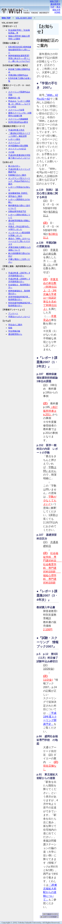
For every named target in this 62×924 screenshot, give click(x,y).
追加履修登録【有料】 (18, 193)
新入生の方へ (14, 166)
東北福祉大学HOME (56, 9)
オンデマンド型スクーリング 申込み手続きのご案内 (19, 181)
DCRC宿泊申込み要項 (18, 122)
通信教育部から (15, 334)
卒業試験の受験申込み (18, 75)
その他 (11, 152)
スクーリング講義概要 (18, 119)
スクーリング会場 (16, 110)
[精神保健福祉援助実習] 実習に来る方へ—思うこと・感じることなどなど (19, 58)
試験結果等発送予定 (17, 211)
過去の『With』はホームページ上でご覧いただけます (19, 241)
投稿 (10, 328)
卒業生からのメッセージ (19, 316)
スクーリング (14, 142)
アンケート (13, 313)
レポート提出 (14, 139)
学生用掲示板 (14, 331)
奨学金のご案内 (15, 196)
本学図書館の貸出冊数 (18, 145)
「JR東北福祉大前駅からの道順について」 (50, 892)
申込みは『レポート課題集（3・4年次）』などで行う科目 (19, 104)
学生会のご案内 (15, 325)
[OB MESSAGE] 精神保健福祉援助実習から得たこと (19, 50)
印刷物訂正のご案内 (17, 175)
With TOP (54, 1)
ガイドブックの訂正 (17, 149)
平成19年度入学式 (16, 130)
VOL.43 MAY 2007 (24, 18)
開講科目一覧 (14, 98)
